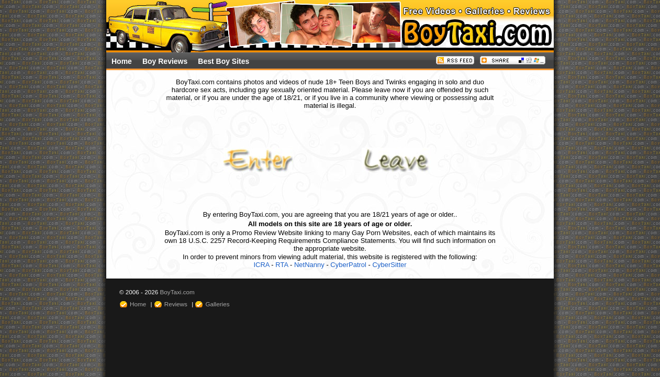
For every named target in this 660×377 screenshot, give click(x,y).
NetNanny (309, 265)
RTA (281, 265)
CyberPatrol (348, 265)
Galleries (217, 304)
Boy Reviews (164, 61)
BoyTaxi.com (177, 292)
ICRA (261, 265)
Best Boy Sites (223, 61)
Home (121, 61)
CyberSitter (390, 265)
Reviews (175, 304)
